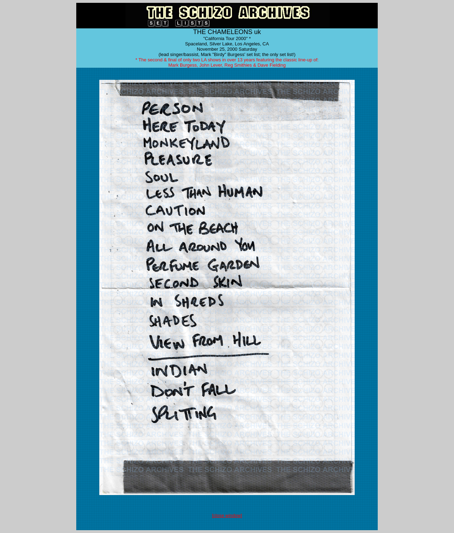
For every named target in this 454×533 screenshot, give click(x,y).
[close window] (227, 515)
